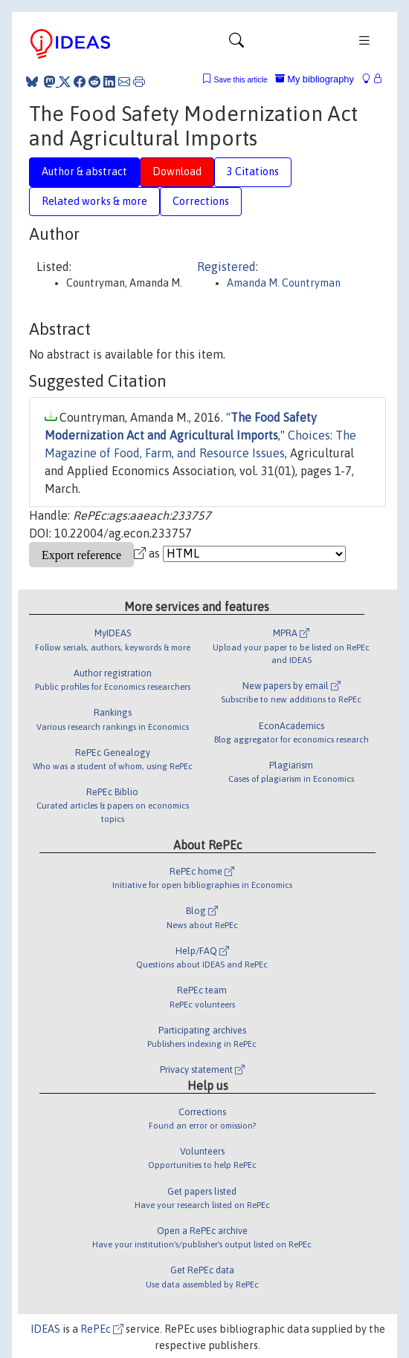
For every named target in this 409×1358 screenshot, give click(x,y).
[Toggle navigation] (236, 44)
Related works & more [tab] (94, 201)
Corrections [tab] (201, 201)
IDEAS (45, 1329)
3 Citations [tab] (253, 171)
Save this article (240, 80)
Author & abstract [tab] (84, 171)
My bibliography (314, 79)
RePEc (101, 1329)
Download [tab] (177, 171)
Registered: (227, 266)
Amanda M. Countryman (284, 283)
